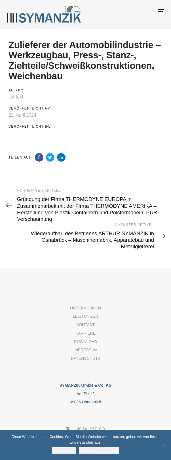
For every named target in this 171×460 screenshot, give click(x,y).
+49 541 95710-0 (90, 429)
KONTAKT (85, 324)
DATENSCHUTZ (85, 358)
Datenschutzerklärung (99, 450)
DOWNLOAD (85, 341)
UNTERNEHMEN (85, 308)
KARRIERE (85, 333)
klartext (16, 97)
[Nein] (164, 445)
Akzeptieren (64, 450)
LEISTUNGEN (85, 316)
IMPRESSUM (85, 350)
